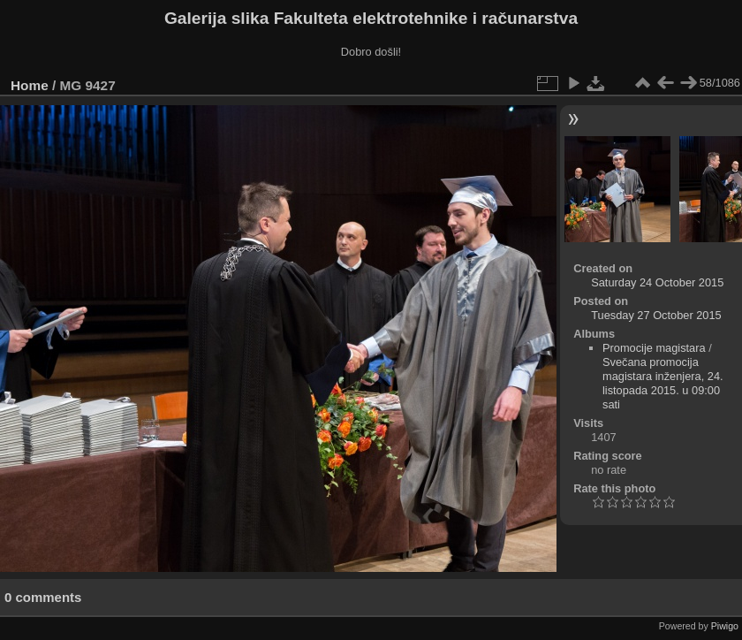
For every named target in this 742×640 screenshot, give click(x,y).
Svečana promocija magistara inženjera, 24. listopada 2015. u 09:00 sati (662, 383)
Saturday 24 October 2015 (657, 282)
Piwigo (724, 626)
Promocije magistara (654, 347)
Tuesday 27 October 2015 (656, 315)
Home (30, 85)
